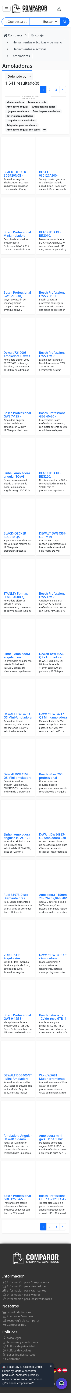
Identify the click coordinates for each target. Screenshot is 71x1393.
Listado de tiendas (16, 1312)
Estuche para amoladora (46, 111)
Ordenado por (18, 76)
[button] (6, 9)
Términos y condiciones (20, 1342)
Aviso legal (11, 1338)
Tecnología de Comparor (21, 1320)
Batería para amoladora (20, 116)
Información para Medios (21, 1294)
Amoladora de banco (43, 106)
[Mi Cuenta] (59, 8)
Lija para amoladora (18, 111)
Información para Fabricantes (24, 1290)
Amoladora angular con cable (23, 129)
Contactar (11, 1359)
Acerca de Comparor (18, 1316)
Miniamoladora (15, 102)
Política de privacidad (18, 1346)
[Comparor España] (29, 8)
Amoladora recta (36, 102)
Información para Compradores (25, 1282)
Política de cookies (16, 1350)
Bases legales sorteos (18, 1354)
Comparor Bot (14, 1324)
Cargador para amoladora (21, 120)
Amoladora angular (17, 106)
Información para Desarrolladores (27, 1299)
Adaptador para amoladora (22, 125)
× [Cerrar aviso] (51, 1366)
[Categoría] (45, 21)
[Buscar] (64, 21)
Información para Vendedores (24, 1286)
